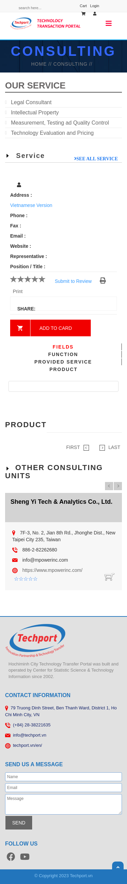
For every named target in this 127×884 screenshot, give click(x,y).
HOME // (42, 64)
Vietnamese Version (31, 205)
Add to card (56, 328)
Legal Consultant (31, 102)
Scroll (118, 867)
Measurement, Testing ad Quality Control (60, 123)
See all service (97, 158)
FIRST (77, 448)
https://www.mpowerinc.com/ (52, 570)
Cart (83, 9)
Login (94, 9)
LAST (109, 448)
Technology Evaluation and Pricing (52, 133)
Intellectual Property (35, 112)
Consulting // (73, 64)
